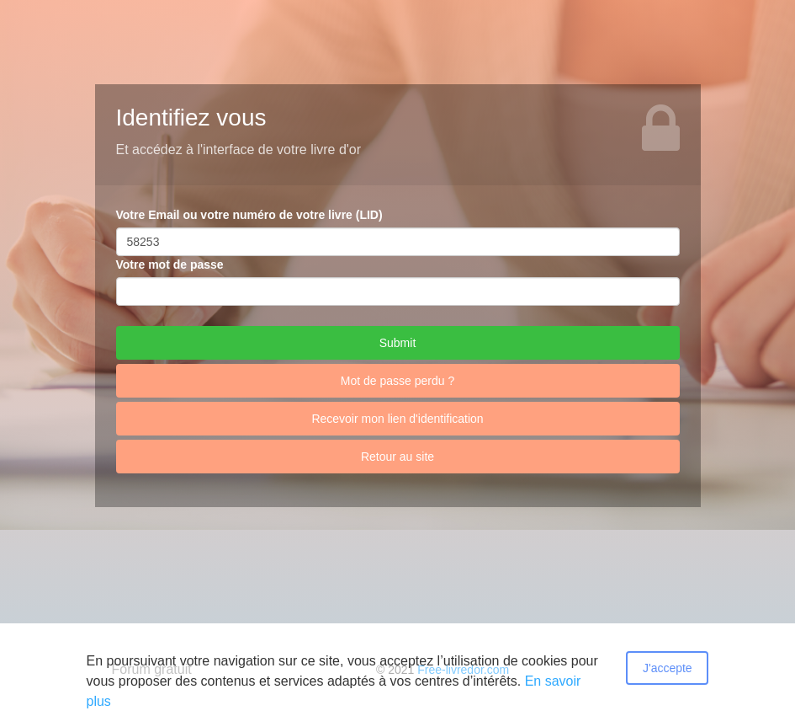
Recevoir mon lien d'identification (397, 418)
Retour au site (397, 456)
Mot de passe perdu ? (397, 380)
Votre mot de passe (170, 264)
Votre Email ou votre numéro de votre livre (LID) (249, 215)
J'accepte (667, 668)
